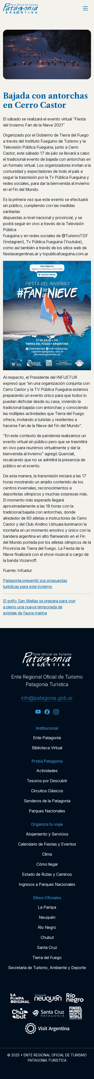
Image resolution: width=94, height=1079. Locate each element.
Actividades (47, 770)
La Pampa (47, 907)
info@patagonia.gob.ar (47, 698)
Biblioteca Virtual (47, 747)
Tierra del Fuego (47, 957)
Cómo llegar (47, 864)
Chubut (47, 937)
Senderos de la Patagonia (47, 800)
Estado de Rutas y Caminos (47, 874)
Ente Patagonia (47, 737)
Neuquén (47, 917)
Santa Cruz (47, 947)
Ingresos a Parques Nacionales (47, 884)
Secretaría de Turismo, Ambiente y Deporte (47, 967)
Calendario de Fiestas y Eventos (47, 844)
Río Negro (47, 927)
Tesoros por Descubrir (47, 780)
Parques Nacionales (47, 810)
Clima (47, 854)
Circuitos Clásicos (47, 790)
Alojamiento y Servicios (47, 834)
